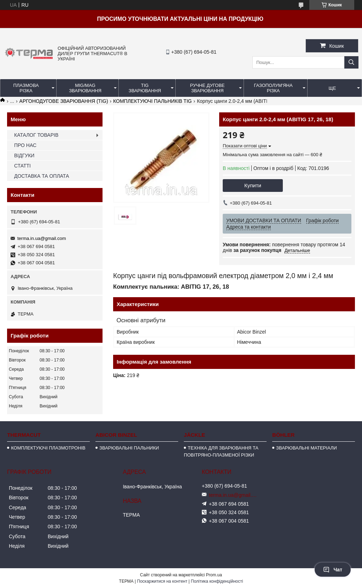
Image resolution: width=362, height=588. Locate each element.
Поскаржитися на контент (162, 581)
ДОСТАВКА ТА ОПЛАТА (41, 176)
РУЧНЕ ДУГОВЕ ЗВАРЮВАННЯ (207, 88)
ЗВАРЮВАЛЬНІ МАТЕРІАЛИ (306, 448)
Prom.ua (214, 574)
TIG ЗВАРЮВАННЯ (145, 88)
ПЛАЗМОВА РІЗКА (26, 88)
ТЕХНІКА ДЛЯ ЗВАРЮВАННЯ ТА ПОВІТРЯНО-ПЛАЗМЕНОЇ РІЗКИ (221, 451)
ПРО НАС (25, 145)
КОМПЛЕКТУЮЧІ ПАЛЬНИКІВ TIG (152, 101)
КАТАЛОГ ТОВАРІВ (36, 135)
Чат (332, 569)
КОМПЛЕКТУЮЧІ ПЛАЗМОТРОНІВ (48, 448)
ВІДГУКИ (24, 155)
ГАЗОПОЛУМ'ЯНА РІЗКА (273, 88)
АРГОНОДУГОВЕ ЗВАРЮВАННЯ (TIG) (63, 101)
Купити (252, 185)
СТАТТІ (22, 166)
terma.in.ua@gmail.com (41, 238)
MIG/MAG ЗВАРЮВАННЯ (85, 88)
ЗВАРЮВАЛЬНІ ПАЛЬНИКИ (129, 448)
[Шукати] (351, 62)
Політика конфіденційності (217, 581)
